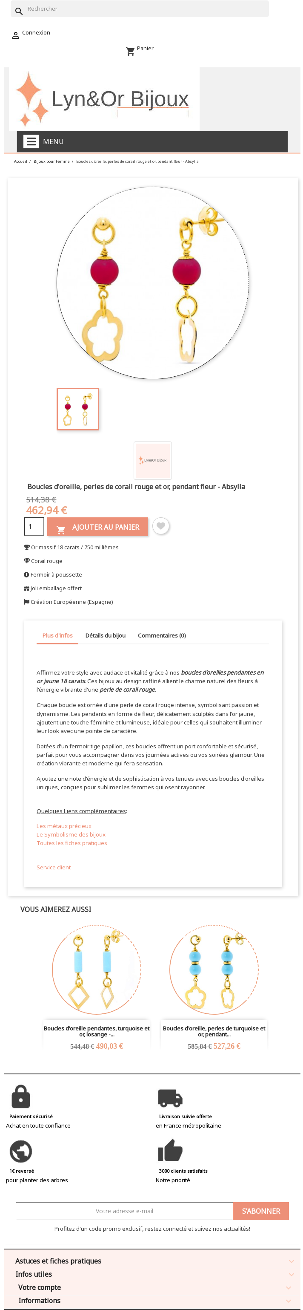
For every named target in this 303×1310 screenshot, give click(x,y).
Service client (54, 867)
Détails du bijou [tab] (106, 635)
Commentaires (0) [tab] (162, 635)
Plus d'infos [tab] (58, 635)
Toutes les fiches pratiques (72, 843)
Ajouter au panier (97, 529)
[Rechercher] (140, 8)
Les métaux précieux (64, 826)
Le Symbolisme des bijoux (71, 834)
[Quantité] (34, 526)
